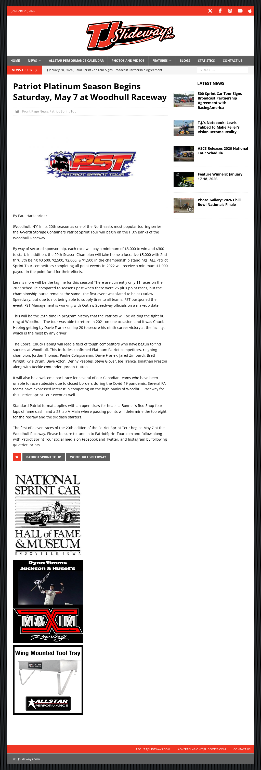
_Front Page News (34, 111)
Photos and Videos (128, 60)
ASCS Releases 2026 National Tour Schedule (223, 150)
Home (15, 60)
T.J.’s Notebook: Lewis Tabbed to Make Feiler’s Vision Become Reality (219, 127)
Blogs (185, 60)
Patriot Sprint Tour (63, 111)
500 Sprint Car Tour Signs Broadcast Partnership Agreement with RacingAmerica (220, 100)
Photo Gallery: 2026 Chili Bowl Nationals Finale (219, 202)
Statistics (206, 60)
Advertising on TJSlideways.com (202, 749)
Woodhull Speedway (88, 457)
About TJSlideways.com (153, 749)
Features (160, 60)
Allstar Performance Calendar (76, 60)
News (32, 60)
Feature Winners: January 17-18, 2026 (220, 176)
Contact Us (232, 60)
